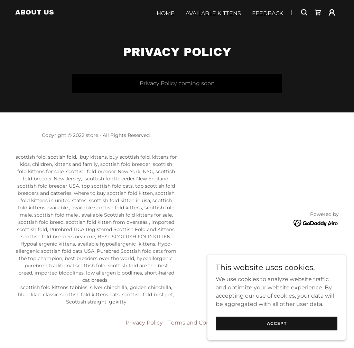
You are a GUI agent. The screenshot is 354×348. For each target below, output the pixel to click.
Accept (277, 323)
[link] (34, 12)
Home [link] (166, 13)
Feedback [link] (267, 13)
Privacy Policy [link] (144, 322)
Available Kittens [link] (213, 13)
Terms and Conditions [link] (198, 322)
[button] (332, 12)
